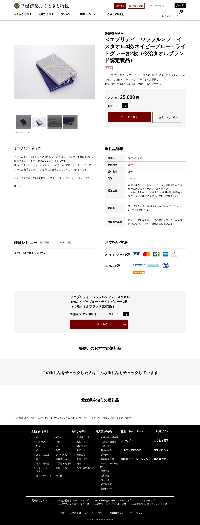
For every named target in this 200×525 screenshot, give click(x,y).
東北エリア (81, 442)
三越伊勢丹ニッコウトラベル (71, 504)
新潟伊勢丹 (105, 450)
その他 (57, 475)
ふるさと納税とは (115, 14)
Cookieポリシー (118, 513)
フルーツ (39, 442)
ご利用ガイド (160, 431)
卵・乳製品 (60, 455)
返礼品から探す (23, 14)
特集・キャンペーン (132, 431)
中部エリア (81, 450)
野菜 (37, 446)
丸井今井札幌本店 (108, 437)
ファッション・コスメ (43, 470)
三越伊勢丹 (105, 489)
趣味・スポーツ (62, 468)
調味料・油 (60, 459)
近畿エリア (81, 455)
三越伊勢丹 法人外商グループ (108, 504)
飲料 (37, 450)
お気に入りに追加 (167, 117)
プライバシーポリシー (95, 513)
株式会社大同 (135, 158)
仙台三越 (104, 446)
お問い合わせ (160, 450)
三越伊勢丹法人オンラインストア (147, 504)
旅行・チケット (43, 475)
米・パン (59, 437)
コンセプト (127, 440)
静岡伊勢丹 (105, 455)
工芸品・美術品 (62, 463)
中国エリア (81, 459)
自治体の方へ (160, 459)
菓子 (56, 450)
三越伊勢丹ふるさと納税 (24, 418)
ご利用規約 (75, 513)
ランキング (67, 14)
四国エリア (81, 463)
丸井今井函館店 (107, 442)
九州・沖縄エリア (84, 468)
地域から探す (46, 14)
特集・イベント (89, 14)
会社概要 (61, 513)
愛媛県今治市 (114, 34)
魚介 (56, 442)
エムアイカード (143, 500)
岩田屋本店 (105, 484)
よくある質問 (160, 440)
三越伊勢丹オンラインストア (71, 500)
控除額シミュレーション (134, 459)
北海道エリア (82, 437)
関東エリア (81, 446)
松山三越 (104, 480)
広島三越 (104, 471)
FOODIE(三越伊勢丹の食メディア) (111, 500)
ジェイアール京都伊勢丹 (108, 465)
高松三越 (104, 475)
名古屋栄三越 (106, 459)
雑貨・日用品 (42, 463)
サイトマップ (136, 513)
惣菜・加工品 (42, 455)
